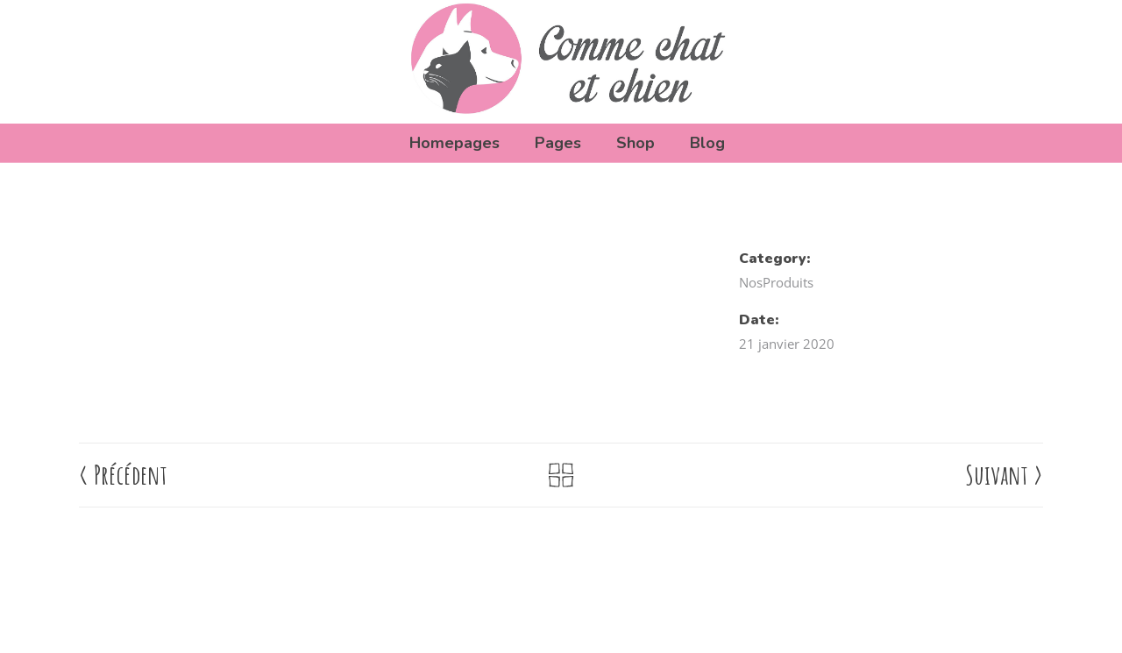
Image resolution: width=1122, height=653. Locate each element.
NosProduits (776, 282)
